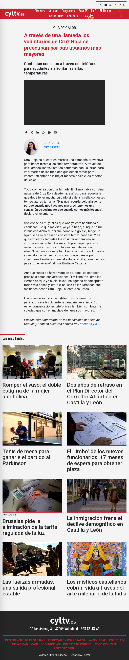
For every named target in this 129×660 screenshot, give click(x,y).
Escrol (86, 655)
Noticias (53, 11)
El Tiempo (106, 11)
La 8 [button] (93, 11)
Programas (68, 11)
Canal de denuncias (45, 644)
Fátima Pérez (51, 147)
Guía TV (83, 11)
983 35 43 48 (90, 629)
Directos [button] (40, 11)
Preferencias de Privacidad (25, 640)
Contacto (72, 16)
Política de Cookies (77, 644)
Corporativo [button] (56, 16)
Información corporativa (67, 640)
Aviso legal (97, 640)
